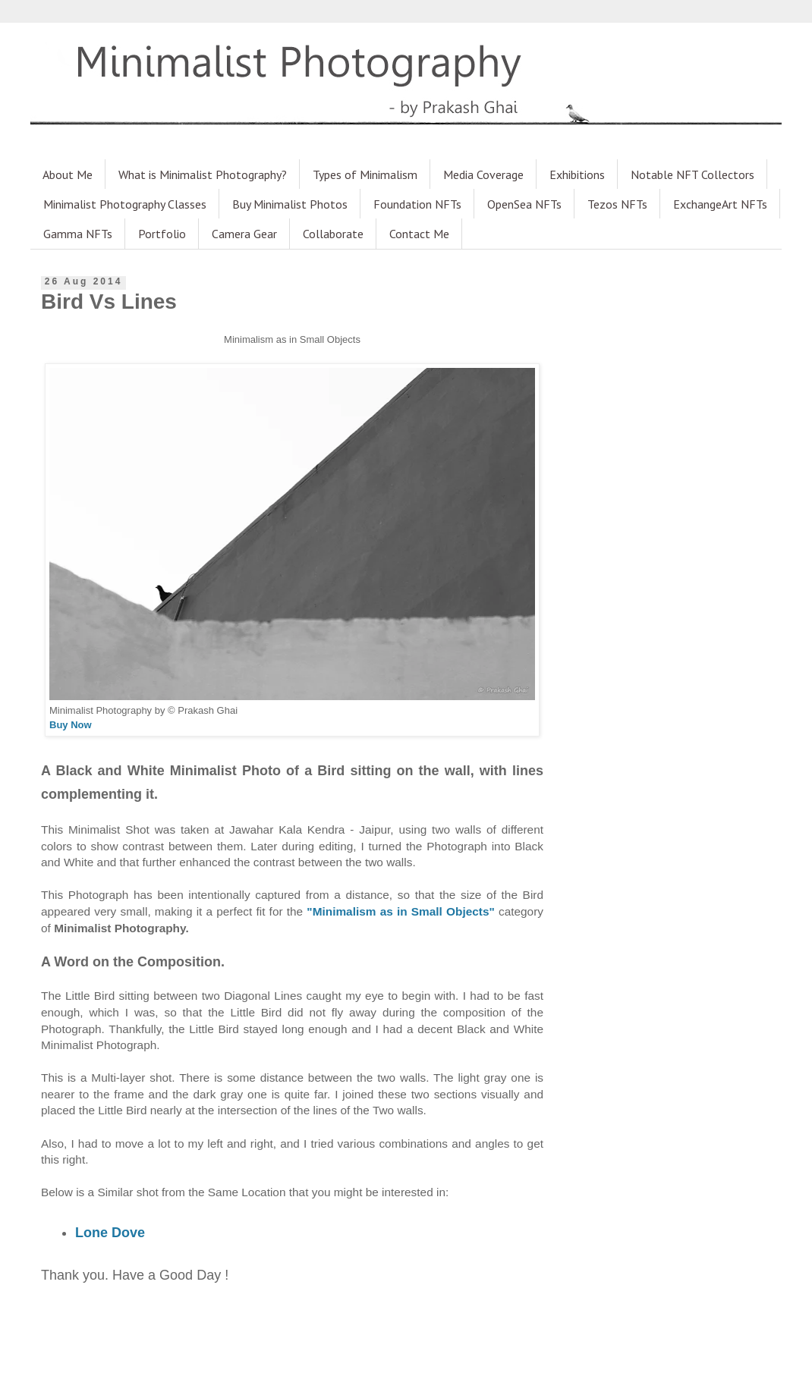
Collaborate (333, 233)
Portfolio (162, 233)
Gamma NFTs (77, 233)
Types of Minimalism (365, 174)
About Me (67, 174)
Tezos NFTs (617, 204)
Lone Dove (110, 1232)
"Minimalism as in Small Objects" (400, 911)
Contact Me (419, 233)
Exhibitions (577, 174)
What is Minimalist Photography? (202, 174)
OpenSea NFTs (524, 204)
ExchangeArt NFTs (720, 204)
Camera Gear (244, 233)
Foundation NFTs (417, 204)
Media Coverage (483, 174)
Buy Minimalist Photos (290, 204)
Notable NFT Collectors (692, 174)
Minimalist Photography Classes (124, 204)
